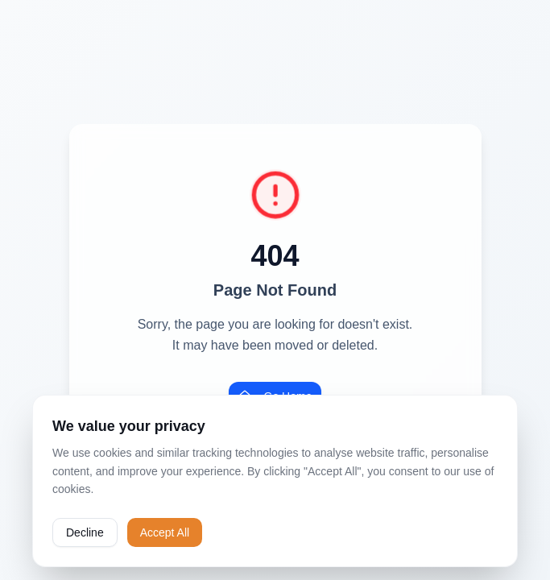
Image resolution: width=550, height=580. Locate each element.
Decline (85, 532)
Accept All (164, 532)
